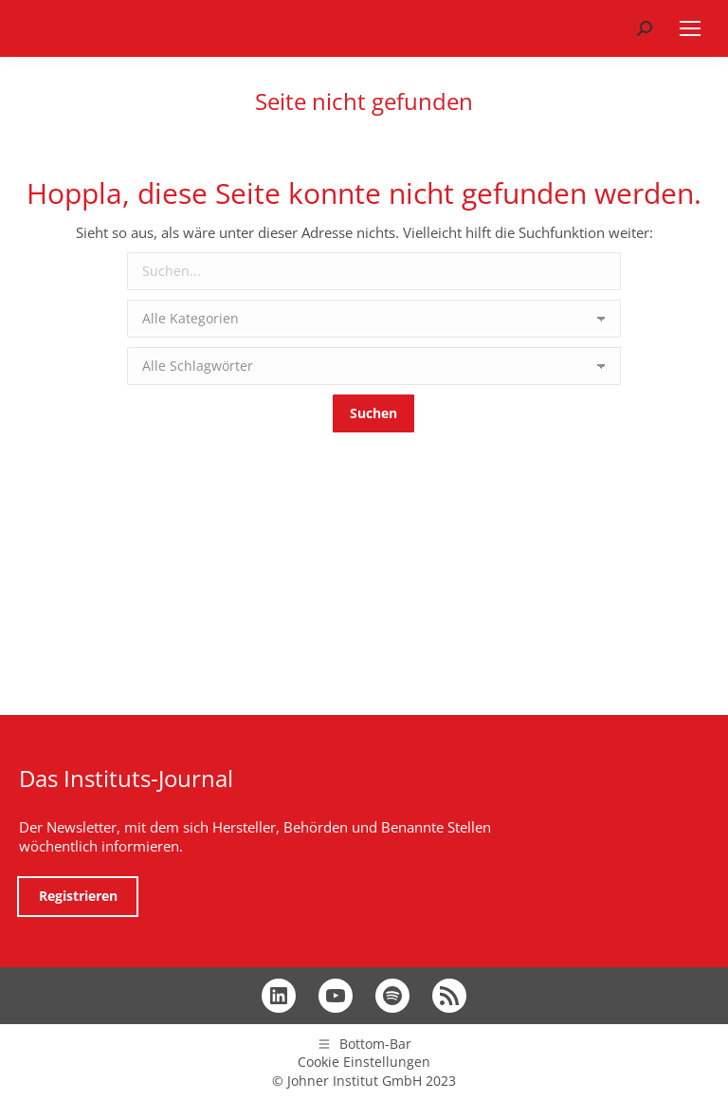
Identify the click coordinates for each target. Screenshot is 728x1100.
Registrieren (78, 896)
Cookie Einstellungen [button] (364, 1062)
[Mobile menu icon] (690, 28)
